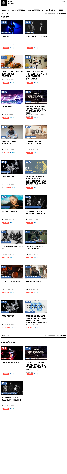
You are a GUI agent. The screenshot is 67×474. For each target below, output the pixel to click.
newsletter (57, 440)
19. (22, 10)
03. (62, 10)
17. (17, 10)
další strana (61, 14)
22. (29, 10)
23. (31, 10)
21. (26, 10)
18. (19, 10)
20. (24, 10)
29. (44, 10)
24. (33, 10)
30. (47, 10)
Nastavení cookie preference (6, 455)
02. (60, 10)
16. (15, 10)
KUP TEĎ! (6, 48)
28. (42, 10)
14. (10, 10)
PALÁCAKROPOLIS (11, 2)
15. (13, 10)
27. (40, 10)
